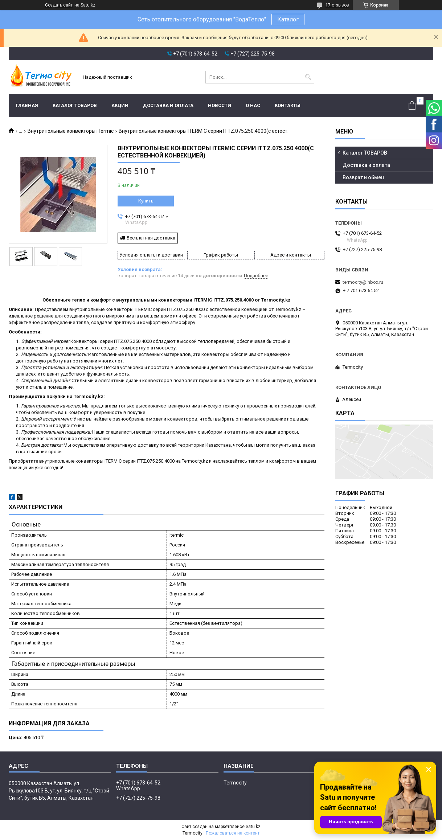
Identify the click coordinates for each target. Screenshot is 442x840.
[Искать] (308, 77)
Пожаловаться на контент (232, 833)
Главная (27, 105)
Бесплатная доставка (151, 238)
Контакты (287, 105)
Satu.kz (253, 826)
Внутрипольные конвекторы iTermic (71, 131)
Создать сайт (59, 5)
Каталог (288, 19)
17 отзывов (337, 5)
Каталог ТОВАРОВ (75, 105)
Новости (219, 105)
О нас (253, 105)
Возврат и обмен (363, 177)
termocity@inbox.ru (363, 282)
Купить (146, 201)
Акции (119, 105)
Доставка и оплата (168, 105)
